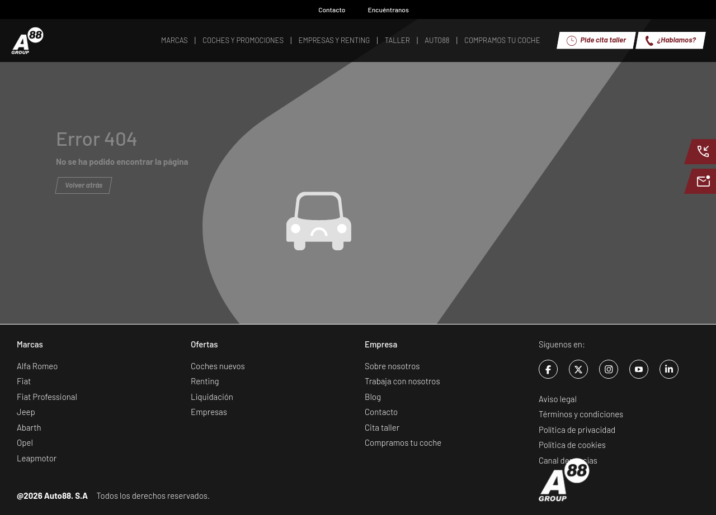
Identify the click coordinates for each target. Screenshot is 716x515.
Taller (397, 40)
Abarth (29, 427)
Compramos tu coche (403, 442)
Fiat (24, 381)
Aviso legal (558, 399)
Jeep (26, 412)
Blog (373, 397)
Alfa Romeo (37, 366)
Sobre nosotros (392, 366)
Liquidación (212, 397)
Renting (205, 381)
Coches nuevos (218, 366)
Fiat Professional (47, 397)
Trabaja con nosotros (402, 381)
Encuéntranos (383, 9)
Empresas (209, 412)
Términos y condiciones (581, 414)
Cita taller (382, 427)
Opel (25, 442)
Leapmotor (36, 458)
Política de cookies (572, 445)
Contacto (326, 9)
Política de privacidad (577, 430)
